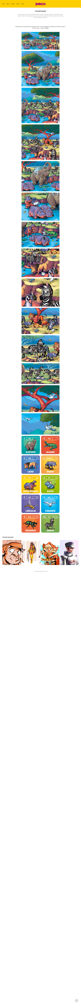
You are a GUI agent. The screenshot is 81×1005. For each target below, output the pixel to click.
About (8, 3)
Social (18, 3)
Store (22, 3)
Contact (13, 3)
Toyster (46, 26)
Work (3, 3)
